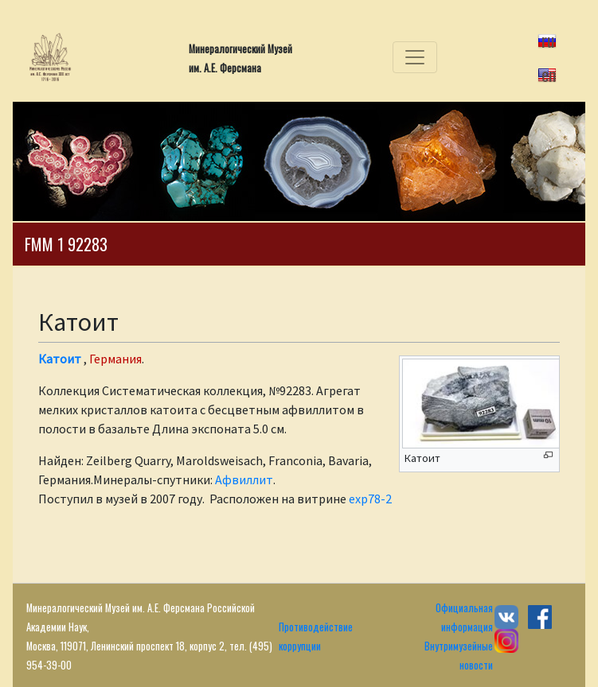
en (548, 74)
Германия (115, 359)
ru (548, 39)
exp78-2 (370, 499)
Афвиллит (244, 479)
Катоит (59, 359)
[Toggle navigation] (415, 57)
